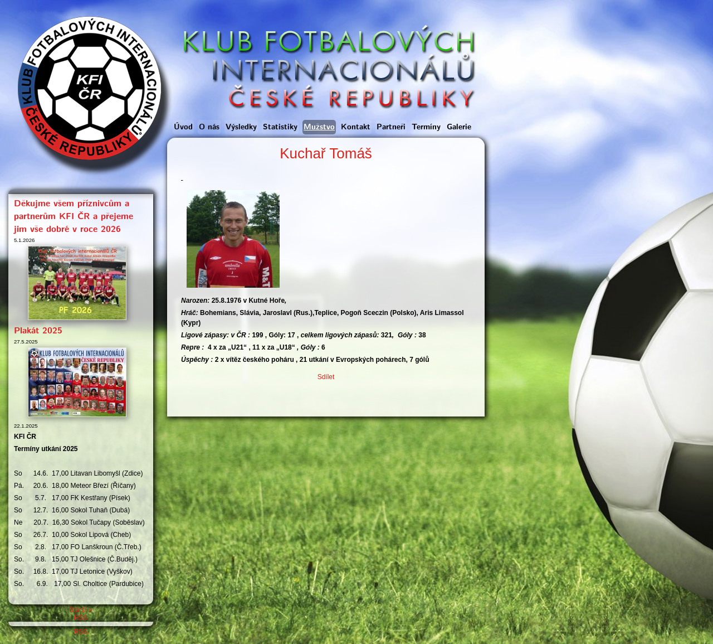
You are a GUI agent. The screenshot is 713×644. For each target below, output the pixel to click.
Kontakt (355, 127)
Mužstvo (319, 127)
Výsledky (241, 127)
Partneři (391, 127)
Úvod (183, 127)
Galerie (459, 127)
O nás (209, 127)
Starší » (80, 610)
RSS (81, 618)
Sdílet (326, 377)
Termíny (426, 127)
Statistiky (280, 127)
